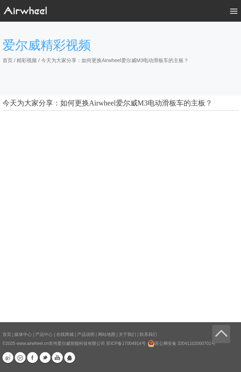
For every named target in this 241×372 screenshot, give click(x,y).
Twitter (45, 357)
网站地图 (106, 334)
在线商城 (65, 334)
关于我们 (127, 334)
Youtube (57, 357)
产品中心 (44, 334)
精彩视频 (27, 60)
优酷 (20, 357)
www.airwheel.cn (33, 343)
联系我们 (148, 334)
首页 (8, 60)
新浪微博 (8, 357)
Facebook (32, 357)
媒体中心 (23, 334)
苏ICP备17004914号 (125, 343)
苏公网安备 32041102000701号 (182, 343)
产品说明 (86, 334)
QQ (69, 357)
